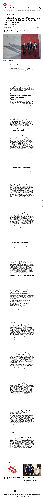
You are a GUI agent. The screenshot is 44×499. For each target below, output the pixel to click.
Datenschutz (9, 494)
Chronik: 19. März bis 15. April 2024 (11, 478)
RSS (19, 494)
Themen (4, 10)
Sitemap (13, 494)
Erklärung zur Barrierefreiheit (36, 494)
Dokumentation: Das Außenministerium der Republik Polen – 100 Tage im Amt (31, 480)
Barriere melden (29, 494)
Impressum (5, 494)
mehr (32, 1)
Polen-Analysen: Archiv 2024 (21, 10)
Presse (25, 494)
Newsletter (16, 494)
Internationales (8, 10)
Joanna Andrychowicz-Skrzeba (9, 26)
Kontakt (22, 494)
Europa (11, 10)
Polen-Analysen (15, 10)
